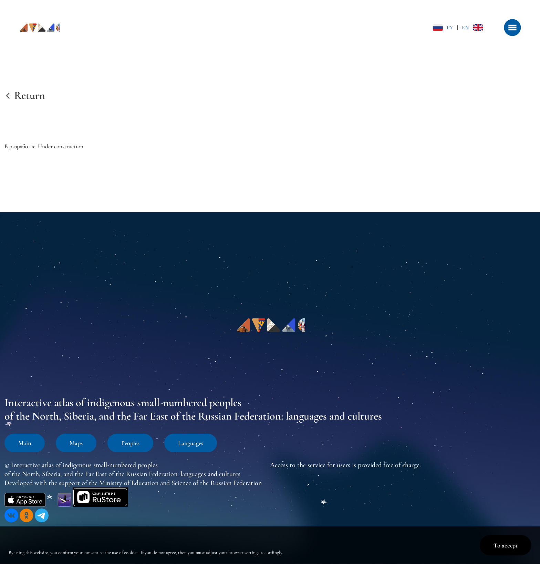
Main (24, 443)
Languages (190, 443)
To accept (506, 545)
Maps (76, 443)
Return (29, 95)
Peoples (130, 443)
